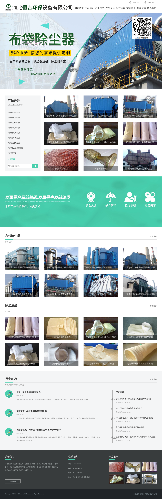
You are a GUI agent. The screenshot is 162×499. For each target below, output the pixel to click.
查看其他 (153, 236)
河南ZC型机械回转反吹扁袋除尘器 (100, 267)
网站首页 (79, 8)
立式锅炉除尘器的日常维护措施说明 (130, 427)
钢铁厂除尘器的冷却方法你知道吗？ (130, 408)
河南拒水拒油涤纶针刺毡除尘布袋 (100, 142)
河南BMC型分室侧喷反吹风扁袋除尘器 (139, 295)
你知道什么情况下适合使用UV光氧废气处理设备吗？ (132, 418)
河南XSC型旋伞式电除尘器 (140, 169)
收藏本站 (136, 2)
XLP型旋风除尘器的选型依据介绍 (31, 411)
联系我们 (151, 8)
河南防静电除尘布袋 (61, 364)
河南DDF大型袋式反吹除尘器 (140, 116)
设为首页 (151, 2)
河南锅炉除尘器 (14, 123)
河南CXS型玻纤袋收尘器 (100, 294)
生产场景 (120, 8)
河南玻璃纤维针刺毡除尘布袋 (100, 364)
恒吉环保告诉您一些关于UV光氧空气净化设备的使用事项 (133, 437)
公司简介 (89, 8)
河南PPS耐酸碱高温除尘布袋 (140, 364)
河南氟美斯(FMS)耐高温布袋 (61, 142)
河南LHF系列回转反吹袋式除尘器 (61, 267)
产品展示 (110, 8)
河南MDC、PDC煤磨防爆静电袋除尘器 (61, 116)
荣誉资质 (131, 8)
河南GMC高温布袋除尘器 (100, 116)
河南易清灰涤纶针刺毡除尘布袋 (140, 142)
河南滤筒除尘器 (14, 138)
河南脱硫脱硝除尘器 (16, 148)
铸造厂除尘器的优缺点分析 (28, 392)
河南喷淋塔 (12, 153)
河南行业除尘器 (14, 143)
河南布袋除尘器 (14, 112)
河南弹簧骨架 (101, 169)
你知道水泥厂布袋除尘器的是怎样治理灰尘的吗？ (38, 430)
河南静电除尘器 (14, 128)
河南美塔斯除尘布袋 (61, 337)
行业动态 (99, 8)
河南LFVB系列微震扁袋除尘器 (22, 267)
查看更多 (13, 481)
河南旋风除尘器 (14, 133)
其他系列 (11, 159)
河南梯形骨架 (61, 169)
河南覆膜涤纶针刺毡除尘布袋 (140, 337)
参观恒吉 (141, 8)
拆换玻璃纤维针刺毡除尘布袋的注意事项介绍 (133, 399)
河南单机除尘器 (14, 118)
